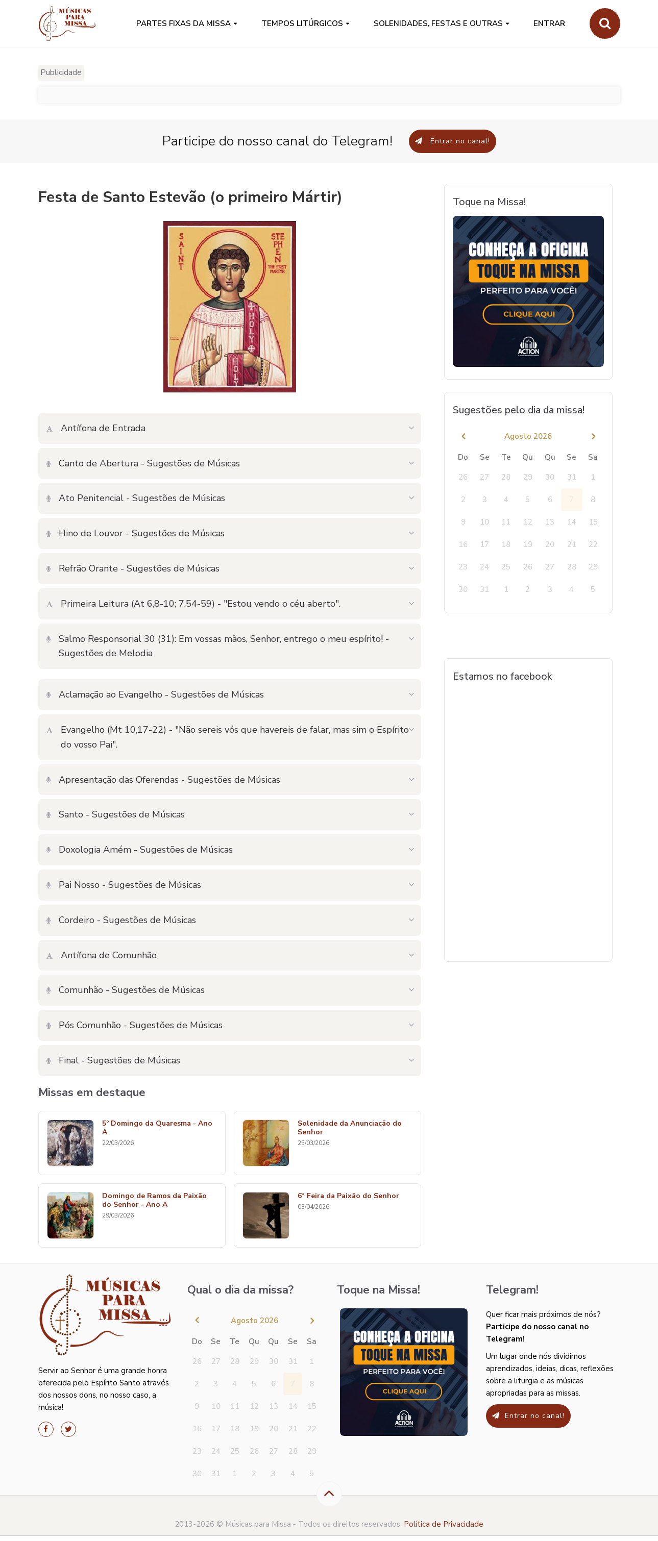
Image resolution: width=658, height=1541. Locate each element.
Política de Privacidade (443, 1524)
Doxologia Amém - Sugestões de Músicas (139, 849)
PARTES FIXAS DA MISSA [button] (183, 23)
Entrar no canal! (452, 141)
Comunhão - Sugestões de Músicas (125, 990)
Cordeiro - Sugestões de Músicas (121, 920)
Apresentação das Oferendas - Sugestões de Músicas (163, 780)
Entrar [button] (549, 23)
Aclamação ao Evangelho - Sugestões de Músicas (155, 694)
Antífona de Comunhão (101, 955)
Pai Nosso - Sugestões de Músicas (123, 885)
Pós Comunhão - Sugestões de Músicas (134, 1025)
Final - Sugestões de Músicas (113, 1060)
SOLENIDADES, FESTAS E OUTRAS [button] (438, 23)
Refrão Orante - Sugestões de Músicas (133, 568)
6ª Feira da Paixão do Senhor (348, 1196)
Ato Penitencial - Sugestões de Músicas (135, 498)
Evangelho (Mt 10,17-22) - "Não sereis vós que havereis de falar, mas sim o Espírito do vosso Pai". (227, 737)
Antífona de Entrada (95, 428)
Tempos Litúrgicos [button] (302, 23)
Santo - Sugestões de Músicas (115, 814)
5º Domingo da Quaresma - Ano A (157, 1128)
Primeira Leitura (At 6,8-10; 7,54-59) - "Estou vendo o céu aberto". (193, 604)
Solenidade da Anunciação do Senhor (350, 1128)
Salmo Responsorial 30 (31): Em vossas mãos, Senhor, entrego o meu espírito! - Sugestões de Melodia (217, 646)
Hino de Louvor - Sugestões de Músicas (135, 533)
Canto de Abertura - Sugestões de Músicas (143, 463)
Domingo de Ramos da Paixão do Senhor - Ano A (154, 1200)
